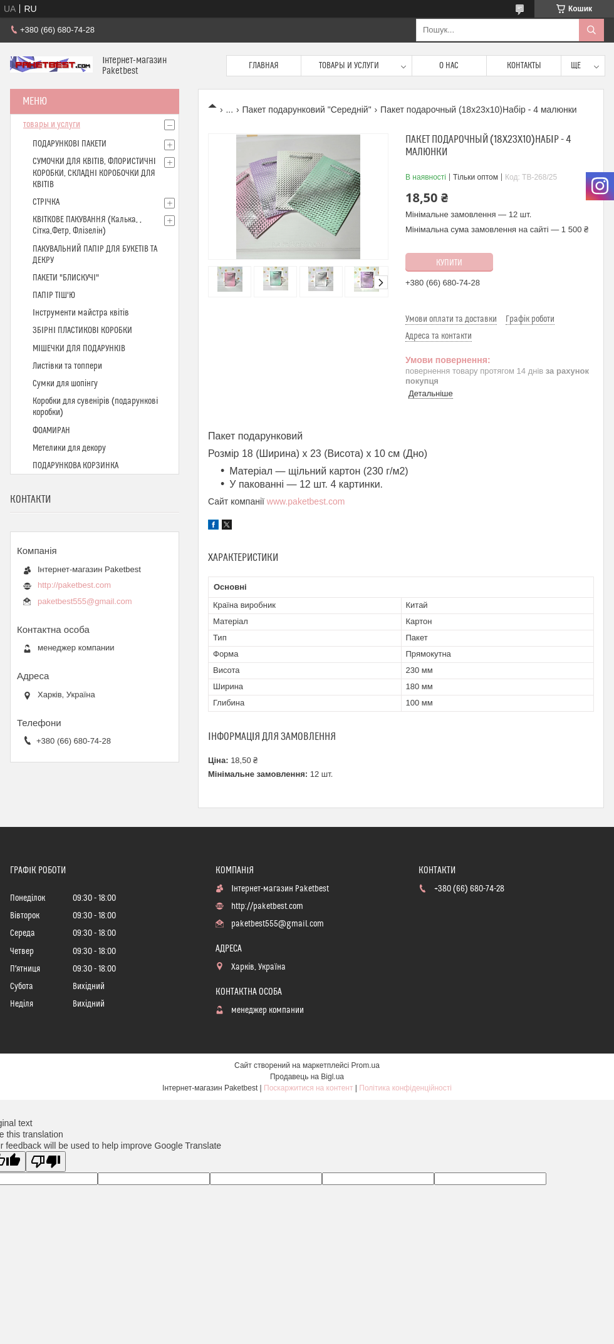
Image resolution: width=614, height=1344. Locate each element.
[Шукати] (591, 30)
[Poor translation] (46, 1161)
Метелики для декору (69, 448)
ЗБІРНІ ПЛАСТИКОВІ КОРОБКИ (82, 331)
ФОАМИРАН (51, 431)
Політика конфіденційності (405, 1088)
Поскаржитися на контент (308, 1088)
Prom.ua (365, 1065)
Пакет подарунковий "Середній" (307, 110)
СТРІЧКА (46, 202)
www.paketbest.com (306, 501)
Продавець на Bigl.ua (307, 1076)
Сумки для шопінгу (65, 384)
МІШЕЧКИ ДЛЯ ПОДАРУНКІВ (79, 349)
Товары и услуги (349, 66)
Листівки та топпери (67, 366)
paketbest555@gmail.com (85, 601)
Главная (264, 66)
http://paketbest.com (74, 585)
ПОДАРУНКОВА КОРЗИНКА (75, 466)
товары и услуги (51, 125)
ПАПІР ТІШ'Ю (54, 295)
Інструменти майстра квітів (81, 313)
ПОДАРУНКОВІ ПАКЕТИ (70, 144)
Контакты (524, 66)
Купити (449, 263)
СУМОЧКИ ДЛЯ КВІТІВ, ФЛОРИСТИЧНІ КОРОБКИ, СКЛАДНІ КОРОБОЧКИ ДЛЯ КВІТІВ (94, 172)
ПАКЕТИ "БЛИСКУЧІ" (66, 278)
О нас (449, 66)
